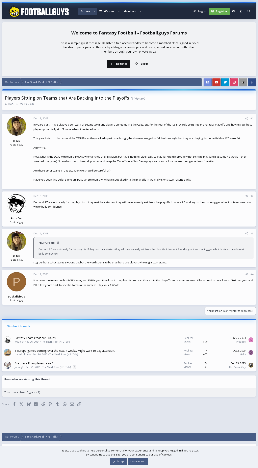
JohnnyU (19, 367)
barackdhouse (23, 354)
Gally (243, 354)
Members (130, 11)
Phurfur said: (46, 242)
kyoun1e (241, 341)
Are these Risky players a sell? (34, 363)
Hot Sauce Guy (237, 367)
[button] (95, 11)
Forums (85, 11)
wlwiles (19, 341)
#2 (252, 196)
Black (11, 104)
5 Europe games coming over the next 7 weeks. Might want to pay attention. (65, 351)
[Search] (249, 11)
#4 (252, 274)
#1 (252, 118)
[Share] (246, 118)
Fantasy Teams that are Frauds (35, 338)
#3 (252, 233)
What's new (106, 11)
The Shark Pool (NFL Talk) (55, 341)
